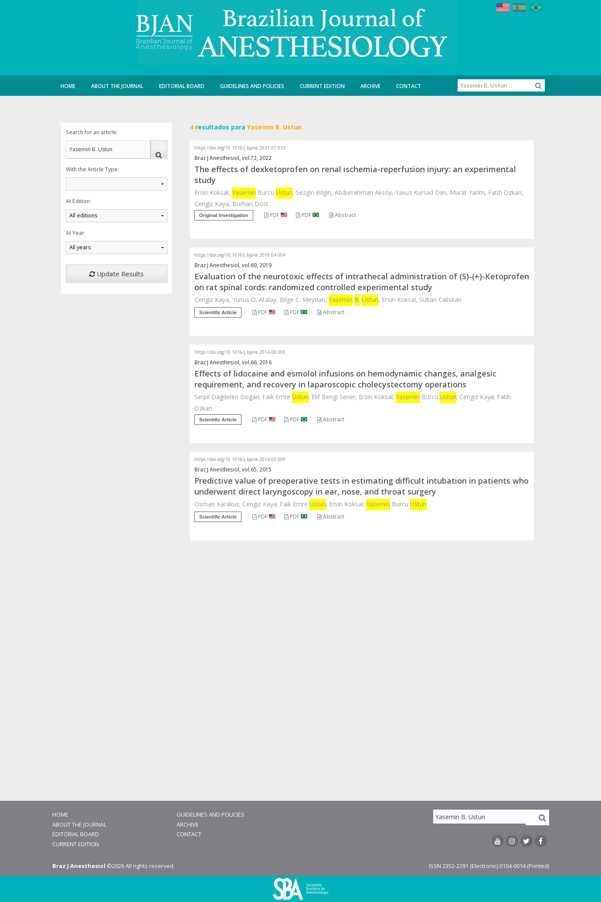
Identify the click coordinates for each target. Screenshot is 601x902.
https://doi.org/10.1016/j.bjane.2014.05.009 (239, 459)
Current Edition (322, 86)
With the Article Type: (92, 169)
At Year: (75, 233)
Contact (408, 86)
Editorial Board (181, 86)
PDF (275, 215)
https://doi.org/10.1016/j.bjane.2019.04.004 (239, 255)
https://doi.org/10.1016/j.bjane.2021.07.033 (239, 148)
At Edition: (78, 201)
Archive (370, 86)
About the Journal (117, 86)
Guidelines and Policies (252, 86)
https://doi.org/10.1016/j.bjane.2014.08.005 (239, 352)
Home (68, 86)
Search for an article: (92, 132)
